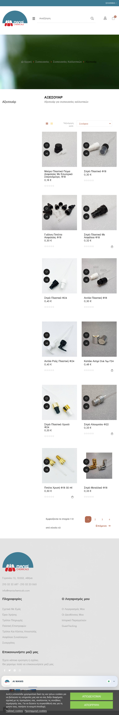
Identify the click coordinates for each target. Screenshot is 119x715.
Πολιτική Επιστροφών (14, 626)
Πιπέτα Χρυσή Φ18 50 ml (58, 487)
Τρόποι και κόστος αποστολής (19, 631)
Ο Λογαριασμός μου (73, 609)
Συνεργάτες (8, 643)
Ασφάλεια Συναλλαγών (15, 637)
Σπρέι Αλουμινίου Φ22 (96, 424)
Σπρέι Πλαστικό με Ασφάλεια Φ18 (94, 236)
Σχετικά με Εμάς (11, 609)
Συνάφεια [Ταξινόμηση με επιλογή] (95, 123)
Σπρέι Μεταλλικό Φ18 (95, 487)
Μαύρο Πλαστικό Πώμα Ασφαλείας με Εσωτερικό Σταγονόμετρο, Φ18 (58, 174)
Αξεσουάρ (9, 102)
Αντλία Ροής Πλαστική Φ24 (59, 361)
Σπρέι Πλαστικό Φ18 (95, 171)
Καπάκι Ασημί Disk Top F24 (99, 361)
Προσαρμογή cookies (36, 711)
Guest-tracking (69, 626)
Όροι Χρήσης (9, 615)
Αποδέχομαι (91, 696)
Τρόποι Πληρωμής (12, 620)
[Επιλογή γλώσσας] (111, 3)
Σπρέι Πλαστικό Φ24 (55, 298)
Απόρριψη (91, 705)
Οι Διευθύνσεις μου (73, 615)
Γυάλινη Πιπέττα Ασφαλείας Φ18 (53, 236)
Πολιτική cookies (14, 711)
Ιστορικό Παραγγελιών (74, 620)
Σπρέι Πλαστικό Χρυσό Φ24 (56, 426)
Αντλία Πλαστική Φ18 (95, 298)
